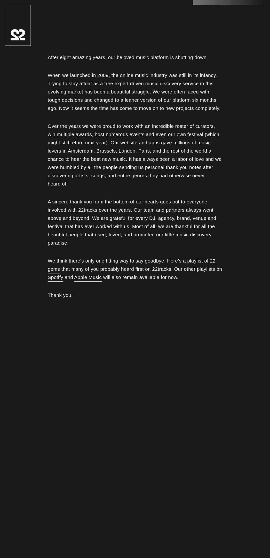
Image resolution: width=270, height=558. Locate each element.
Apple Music (88, 277)
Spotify (55, 277)
